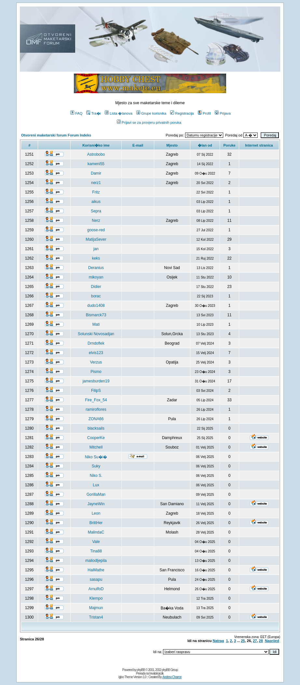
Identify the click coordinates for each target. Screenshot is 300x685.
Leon (96, 513)
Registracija (182, 113)
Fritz (96, 192)
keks (96, 258)
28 (261, 641)
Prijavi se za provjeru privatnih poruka (149, 122)
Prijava (223, 113)
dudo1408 (95, 305)
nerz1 (96, 182)
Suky (96, 466)
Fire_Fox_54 (96, 400)
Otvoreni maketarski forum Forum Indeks (56, 135)
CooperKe (96, 437)
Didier (96, 286)
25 (243, 641)
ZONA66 (96, 419)
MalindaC (96, 532)
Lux (96, 485)
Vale (96, 541)
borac (96, 296)
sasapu (96, 579)
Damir (96, 173)
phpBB (141, 670)
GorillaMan (96, 494)
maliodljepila (96, 560)
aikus (96, 201)
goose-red (96, 230)
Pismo (95, 371)
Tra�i (93, 113)
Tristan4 (96, 617)
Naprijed (272, 641)
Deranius (96, 267)
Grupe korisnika (151, 113)
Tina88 (96, 551)
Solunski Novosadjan (96, 334)
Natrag (218, 641)
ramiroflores (96, 409)
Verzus (96, 362)
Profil (204, 113)
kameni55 (96, 164)
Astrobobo (96, 154)
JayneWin (96, 504)
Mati (96, 324)
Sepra (96, 211)
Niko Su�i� (96, 457)
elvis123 (96, 352)
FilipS (96, 390)
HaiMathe (96, 570)
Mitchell (96, 447)
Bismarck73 (96, 315)
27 (255, 641)
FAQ (76, 113)
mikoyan (96, 277)
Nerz (96, 220)
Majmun (96, 608)
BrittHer (96, 523)
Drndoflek (96, 343)
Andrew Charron (172, 677)
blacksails (96, 428)
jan (96, 249)
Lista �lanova (118, 113)
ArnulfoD (96, 589)
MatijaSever (96, 239)
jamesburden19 (96, 381)
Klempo (96, 598)
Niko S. (96, 475)
